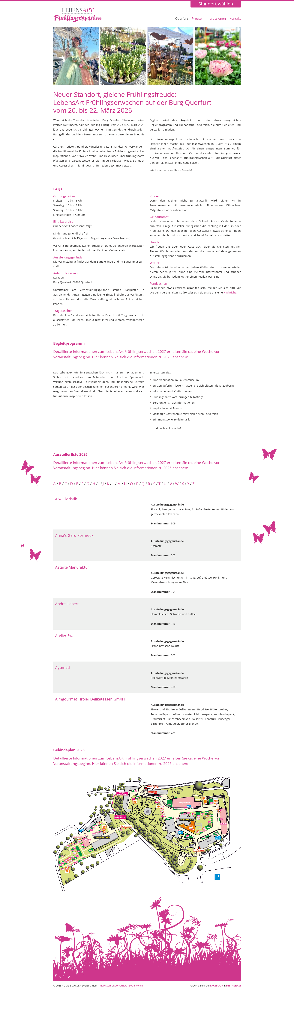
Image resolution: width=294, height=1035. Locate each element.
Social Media (136, 985)
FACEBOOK (216, 985)
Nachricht (230, 292)
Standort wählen (215, 4)
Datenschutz (120, 985)
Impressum (105, 985)
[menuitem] (181, 20)
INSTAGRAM (233, 985)
